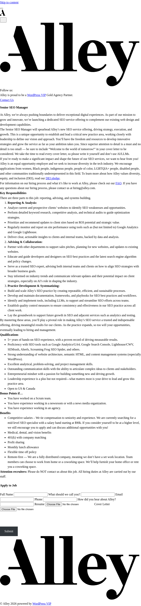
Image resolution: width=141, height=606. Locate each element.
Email (119, 494)
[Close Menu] (3, 20)
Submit (8, 531)
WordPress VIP (36, 95)
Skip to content (9, 2)
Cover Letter (102, 504)
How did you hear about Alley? (97, 499)
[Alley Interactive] (70, 85)
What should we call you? (64, 494)
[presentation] (29, 519)
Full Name (6, 494)
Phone (38, 499)
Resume (40, 504)
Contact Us (7, 100)
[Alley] (70, 598)
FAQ (119, 183)
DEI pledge (53, 178)
